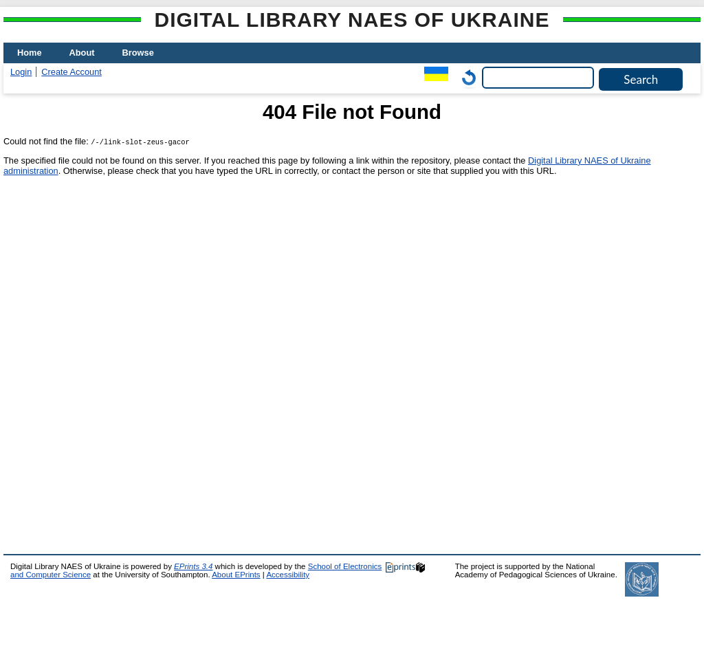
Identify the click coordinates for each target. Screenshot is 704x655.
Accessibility (287, 574)
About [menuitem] (82, 52)
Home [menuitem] (29, 52)
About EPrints (236, 574)
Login (21, 72)
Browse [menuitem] (138, 52)
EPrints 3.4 (193, 566)
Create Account (71, 72)
